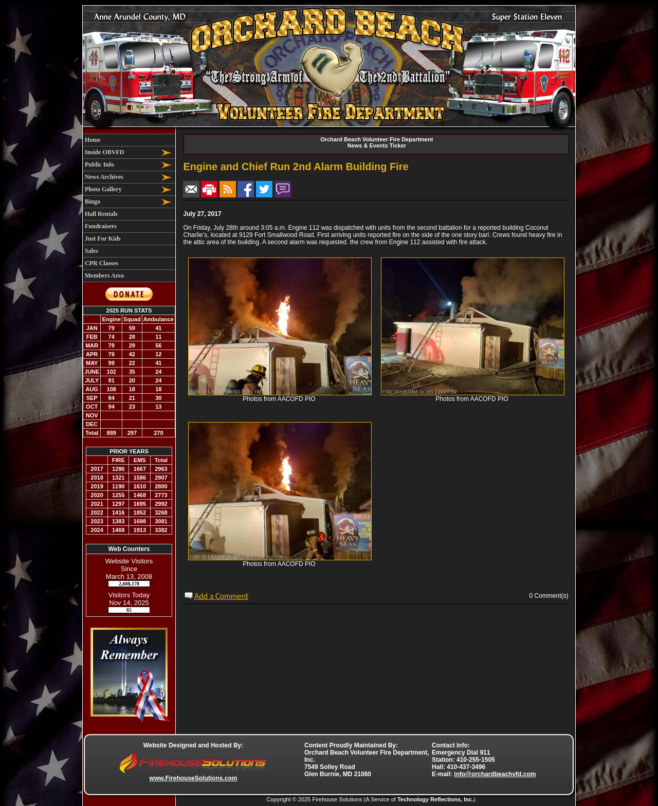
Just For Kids (103, 238)
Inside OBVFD (104, 152)
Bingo (92, 201)
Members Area (104, 275)
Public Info (99, 164)
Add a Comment (221, 596)
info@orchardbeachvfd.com (495, 774)
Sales (91, 250)
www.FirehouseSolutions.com (193, 778)
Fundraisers (101, 226)
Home (93, 139)
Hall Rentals (101, 213)
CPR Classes (101, 263)
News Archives (104, 176)
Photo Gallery (103, 189)
